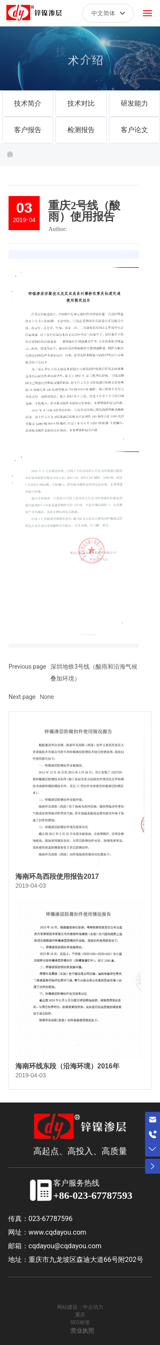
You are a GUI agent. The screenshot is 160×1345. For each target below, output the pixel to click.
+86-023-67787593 (93, 1195)
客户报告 (27, 130)
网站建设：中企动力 (80, 1307)
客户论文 (134, 130)
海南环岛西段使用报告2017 (57, 876)
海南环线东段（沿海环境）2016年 (67, 1066)
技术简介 (27, 103)
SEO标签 (80, 1322)
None (47, 696)
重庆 (80, 1315)
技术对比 (81, 103)
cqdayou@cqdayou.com (65, 1246)
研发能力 (134, 103)
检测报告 (81, 130)
